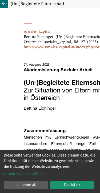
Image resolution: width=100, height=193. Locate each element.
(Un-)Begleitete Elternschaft (37, 3)
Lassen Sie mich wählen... (25, 174)
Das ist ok (72, 185)
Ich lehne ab (25, 185)
